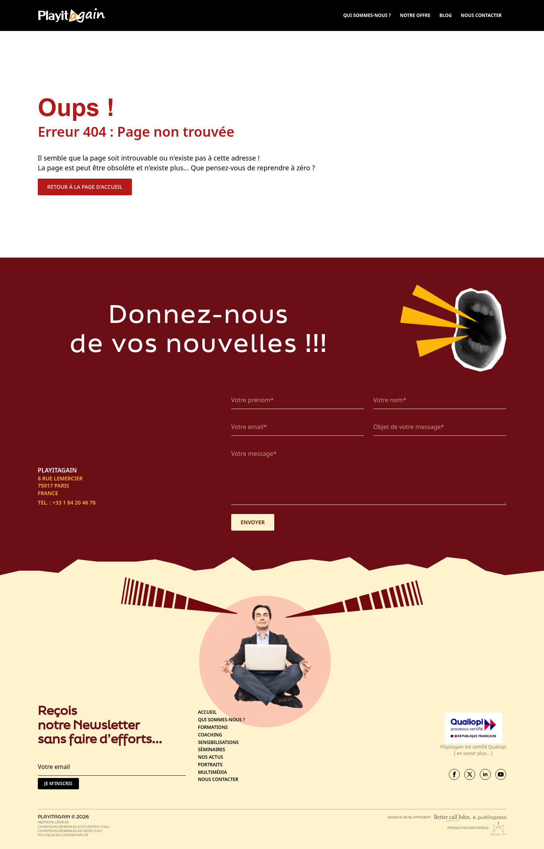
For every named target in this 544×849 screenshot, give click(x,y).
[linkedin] (485, 774)
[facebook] (454, 774)
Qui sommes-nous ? (221, 720)
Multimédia (212, 772)
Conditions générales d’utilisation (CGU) (74, 826)
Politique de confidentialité (63, 835)
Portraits (210, 765)
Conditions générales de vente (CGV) (70, 831)
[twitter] (469, 774)
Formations (213, 727)
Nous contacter (218, 779)
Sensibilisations (218, 742)
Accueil (207, 712)
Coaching (210, 735)
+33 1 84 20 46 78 (74, 502)
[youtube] (500, 774)
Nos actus (210, 757)
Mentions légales (53, 822)
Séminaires (211, 750)
